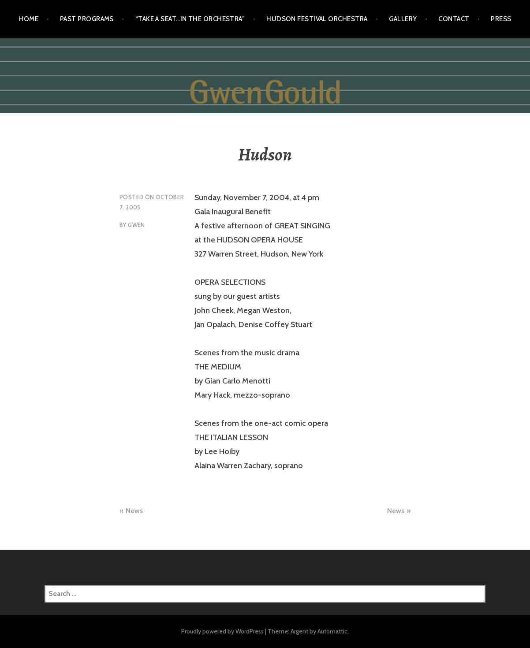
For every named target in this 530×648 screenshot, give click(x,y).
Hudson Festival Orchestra (316, 19)
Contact (453, 19)
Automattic (332, 631)
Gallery (403, 19)
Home (28, 19)
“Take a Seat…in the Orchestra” (190, 19)
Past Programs (87, 19)
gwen (136, 224)
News (134, 510)
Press (501, 19)
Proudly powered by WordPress (222, 631)
